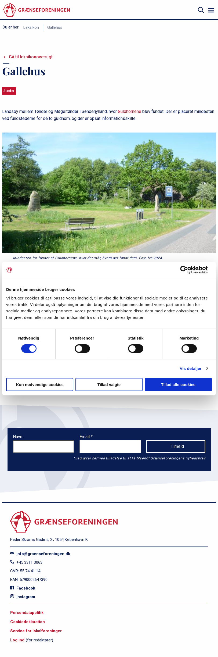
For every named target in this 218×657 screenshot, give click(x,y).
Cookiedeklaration (27, 621)
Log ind (17, 640)
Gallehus (54, 27)
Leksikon (31, 27)
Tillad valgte (109, 384)
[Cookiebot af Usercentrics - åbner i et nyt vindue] (188, 270)
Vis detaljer (191, 368)
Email (85, 436)
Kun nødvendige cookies (40, 384)
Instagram (22, 596)
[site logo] (36, 10)
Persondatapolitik (26, 612)
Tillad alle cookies (178, 384)
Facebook (22, 588)
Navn (17, 436)
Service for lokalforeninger (36, 631)
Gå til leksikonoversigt (31, 56)
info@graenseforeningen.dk (40, 553)
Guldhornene (129, 111)
